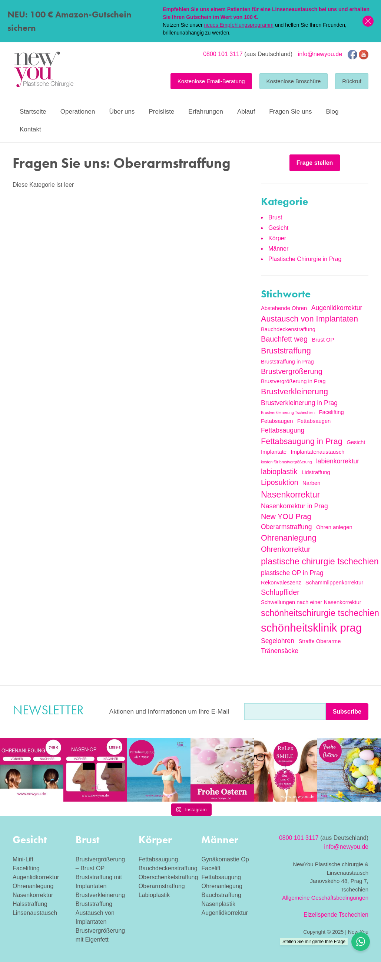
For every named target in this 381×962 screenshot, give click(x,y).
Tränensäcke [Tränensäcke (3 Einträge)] (279, 651)
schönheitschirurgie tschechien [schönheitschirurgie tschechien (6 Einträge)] (320, 613)
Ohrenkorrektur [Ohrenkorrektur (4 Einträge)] (286, 549)
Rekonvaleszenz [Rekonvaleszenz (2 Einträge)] (281, 583)
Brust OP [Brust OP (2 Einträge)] (323, 340)
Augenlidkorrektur (36, 877)
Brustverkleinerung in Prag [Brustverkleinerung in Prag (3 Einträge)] (299, 403)
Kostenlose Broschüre (293, 81)
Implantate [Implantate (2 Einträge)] (273, 452)
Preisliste (161, 111)
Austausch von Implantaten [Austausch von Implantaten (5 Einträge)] (309, 318)
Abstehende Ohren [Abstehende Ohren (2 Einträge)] (284, 308)
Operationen (77, 111)
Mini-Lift (23, 859)
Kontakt (30, 129)
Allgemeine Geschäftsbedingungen (325, 897)
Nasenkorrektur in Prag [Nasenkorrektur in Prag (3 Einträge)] (294, 506)
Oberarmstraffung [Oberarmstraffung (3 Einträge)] (286, 527)
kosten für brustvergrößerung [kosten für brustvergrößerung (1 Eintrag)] (286, 462)
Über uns (122, 111)
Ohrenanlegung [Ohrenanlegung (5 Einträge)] (289, 537)
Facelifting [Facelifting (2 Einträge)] (331, 412)
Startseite (33, 111)
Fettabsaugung (158, 859)
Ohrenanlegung (33, 886)
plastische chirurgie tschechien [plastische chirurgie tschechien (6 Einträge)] (320, 561)
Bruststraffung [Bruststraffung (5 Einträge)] (286, 350)
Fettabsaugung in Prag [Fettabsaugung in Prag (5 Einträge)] (301, 441)
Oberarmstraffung (162, 886)
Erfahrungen (205, 111)
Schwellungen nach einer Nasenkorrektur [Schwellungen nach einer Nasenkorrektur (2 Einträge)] (311, 602)
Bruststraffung (94, 904)
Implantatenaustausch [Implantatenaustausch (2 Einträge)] (318, 452)
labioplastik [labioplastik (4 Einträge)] (279, 471)
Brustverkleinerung (100, 895)
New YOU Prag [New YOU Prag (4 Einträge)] (286, 516)
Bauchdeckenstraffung (168, 868)
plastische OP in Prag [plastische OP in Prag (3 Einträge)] (292, 573)
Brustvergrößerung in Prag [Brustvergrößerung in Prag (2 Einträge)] (293, 381)
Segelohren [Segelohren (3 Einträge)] (277, 641)
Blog (332, 111)
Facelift (211, 868)
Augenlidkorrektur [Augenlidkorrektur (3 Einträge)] (336, 308)
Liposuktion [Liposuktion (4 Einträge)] (279, 482)
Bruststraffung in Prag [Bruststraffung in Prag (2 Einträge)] (287, 362)
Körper (277, 238)
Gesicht (278, 228)
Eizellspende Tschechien (336, 915)
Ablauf (246, 111)
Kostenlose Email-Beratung (211, 81)
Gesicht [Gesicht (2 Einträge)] (356, 442)
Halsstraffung (30, 904)
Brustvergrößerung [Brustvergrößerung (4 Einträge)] (291, 371)
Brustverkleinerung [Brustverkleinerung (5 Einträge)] (294, 391)
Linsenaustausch (35, 913)
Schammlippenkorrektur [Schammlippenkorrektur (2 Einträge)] (334, 583)
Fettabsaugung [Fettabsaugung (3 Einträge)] (282, 430)
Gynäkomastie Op (225, 859)
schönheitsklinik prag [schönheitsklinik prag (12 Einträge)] (311, 628)
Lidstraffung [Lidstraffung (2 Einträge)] (316, 472)
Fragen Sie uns (290, 111)
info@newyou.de (320, 54)
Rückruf (351, 81)
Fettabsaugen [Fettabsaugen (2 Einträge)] (314, 421)
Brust (275, 217)
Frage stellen (314, 163)
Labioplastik (154, 895)
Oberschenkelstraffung (168, 877)
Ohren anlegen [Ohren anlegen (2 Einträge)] (334, 527)
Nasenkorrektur (33, 895)
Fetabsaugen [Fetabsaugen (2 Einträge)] (277, 421)
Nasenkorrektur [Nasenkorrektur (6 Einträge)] (290, 494)
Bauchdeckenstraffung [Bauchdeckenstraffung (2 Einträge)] (288, 329)
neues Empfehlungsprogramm (239, 25)
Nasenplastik (218, 904)
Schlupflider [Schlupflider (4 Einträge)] (280, 592)
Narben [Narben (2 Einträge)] (311, 483)
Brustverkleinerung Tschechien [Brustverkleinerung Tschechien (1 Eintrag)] (288, 412)
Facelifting (26, 868)
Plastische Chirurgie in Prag (304, 259)
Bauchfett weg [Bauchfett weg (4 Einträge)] (284, 339)
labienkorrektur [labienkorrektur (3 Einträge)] (337, 461)
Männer (278, 248)
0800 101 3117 (223, 54)
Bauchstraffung (221, 895)
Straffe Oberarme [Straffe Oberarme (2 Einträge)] (319, 641)
